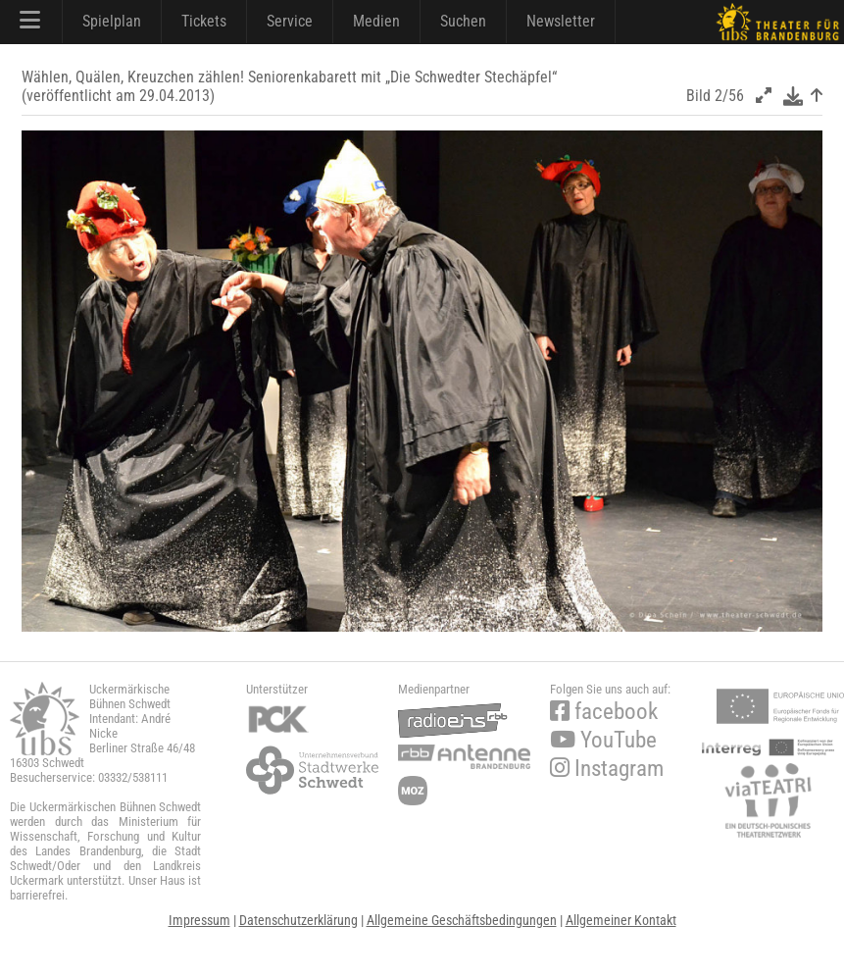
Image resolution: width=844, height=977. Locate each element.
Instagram (607, 768)
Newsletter (560, 21)
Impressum (199, 920)
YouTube (603, 740)
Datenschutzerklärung (298, 920)
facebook (604, 711)
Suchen (463, 21)
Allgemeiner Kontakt (621, 920)
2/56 (729, 95)
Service (290, 21)
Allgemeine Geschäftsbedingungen (462, 920)
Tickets (203, 21)
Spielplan (111, 21)
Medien (376, 21)
